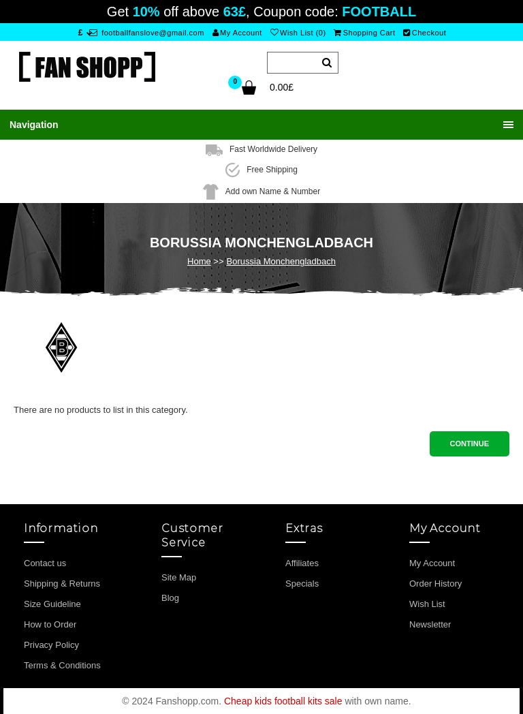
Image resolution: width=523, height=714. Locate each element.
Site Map (178, 577)
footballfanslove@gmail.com (146, 33)
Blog (170, 598)
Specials (302, 583)
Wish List (427, 604)
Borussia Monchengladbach (281, 261)
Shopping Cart (364, 33)
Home (199, 261)
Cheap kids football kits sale (283, 701)
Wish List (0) (298, 33)
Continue (469, 443)
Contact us (45, 563)
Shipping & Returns (62, 583)
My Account (237, 33)
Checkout (424, 33)
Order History (435, 583)
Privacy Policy (51, 645)
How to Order (50, 624)
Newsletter (430, 624)
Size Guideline (52, 604)
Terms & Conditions (62, 665)
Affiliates (302, 563)
